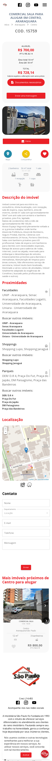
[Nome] (26, 503)
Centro (34, 24)
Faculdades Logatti (13, 329)
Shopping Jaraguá (12, 363)
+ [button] (5, 428)
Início (6, 24)
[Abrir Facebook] (19, 4)
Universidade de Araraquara (18, 333)
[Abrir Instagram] (28, 4)
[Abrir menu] (44, 4)
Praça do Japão (10, 402)
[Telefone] (26, 533)
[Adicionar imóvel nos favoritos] (45, 154)
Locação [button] (8, 513)
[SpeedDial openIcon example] (26, 154)
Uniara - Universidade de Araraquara (22, 336)
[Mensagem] (26, 544)
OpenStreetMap (43, 479)
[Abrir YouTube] (36, 4)
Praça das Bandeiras (13, 408)
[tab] (26, 141)
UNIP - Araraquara (12, 323)
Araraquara (20, 24)
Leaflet (31, 479)
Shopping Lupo (10, 359)
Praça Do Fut (9, 398)
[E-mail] (26, 523)
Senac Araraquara (12, 326)
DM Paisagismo (10, 405)
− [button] (5, 432)
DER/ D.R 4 (7, 395)
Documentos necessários (26, 82)
